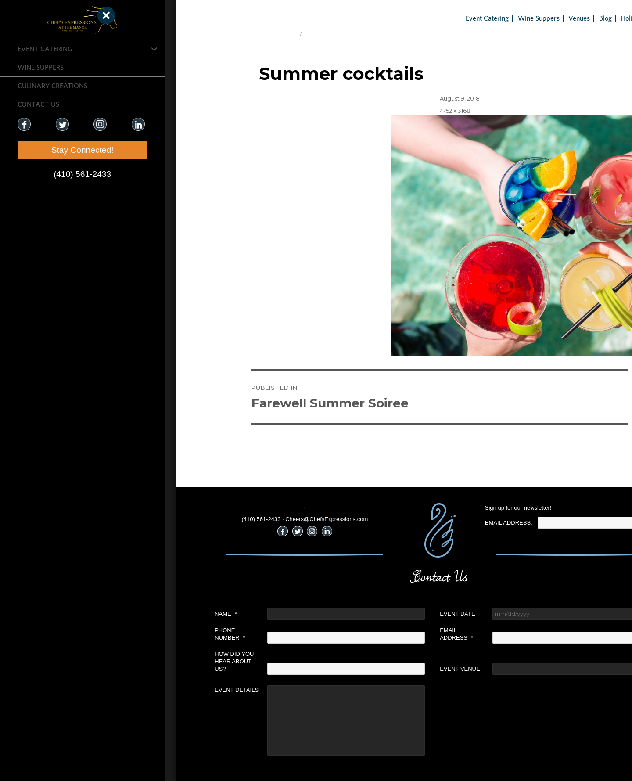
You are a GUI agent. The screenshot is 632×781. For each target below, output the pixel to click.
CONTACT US (38, 104)
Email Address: (437, 522)
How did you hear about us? (163, 661)
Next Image (250, 32)
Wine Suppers (41, 67)
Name (155, 614)
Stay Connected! (53, 150)
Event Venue (389, 669)
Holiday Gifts (568, 18)
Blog (534, 18)
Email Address (385, 634)
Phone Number (159, 634)
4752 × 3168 (384, 110)
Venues (508, 18)
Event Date (386, 614)
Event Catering (45, 49)
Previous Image (202, 32)
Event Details (165, 690)
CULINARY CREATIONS (52, 86)
